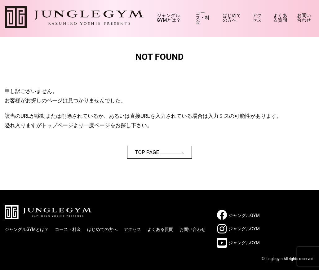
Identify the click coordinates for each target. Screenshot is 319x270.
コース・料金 (176, 15)
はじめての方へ (212, 15)
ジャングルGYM (244, 215)
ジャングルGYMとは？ (134, 15)
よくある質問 (272, 15)
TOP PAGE (159, 152)
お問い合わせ (302, 15)
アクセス (242, 15)
